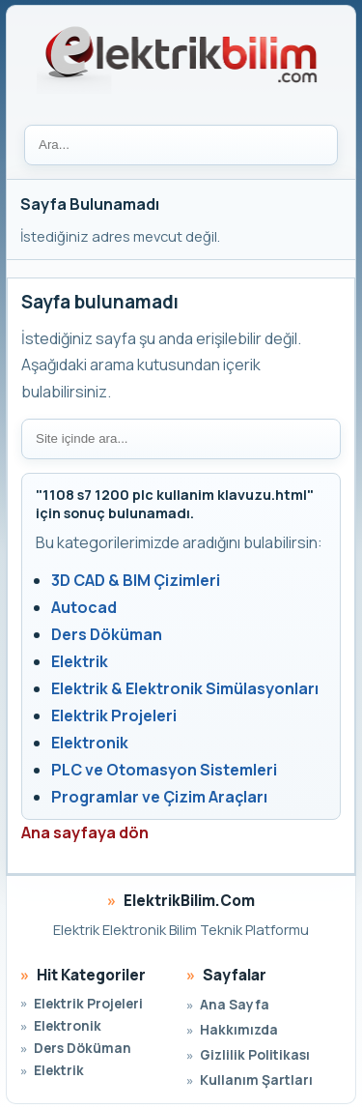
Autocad (84, 607)
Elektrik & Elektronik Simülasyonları (185, 688)
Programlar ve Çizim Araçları (159, 796)
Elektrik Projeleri (114, 715)
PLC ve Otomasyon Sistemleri (164, 769)
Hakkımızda (239, 1029)
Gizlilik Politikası (255, 1054)
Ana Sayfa (234, 1004)
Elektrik (79, 661)
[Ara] (181, 145)
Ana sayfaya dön (85, 832)
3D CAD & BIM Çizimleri (135, 580)
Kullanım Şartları (256, 1079)
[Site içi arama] (181, 439)
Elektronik (89, 742)
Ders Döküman (106, 634)
